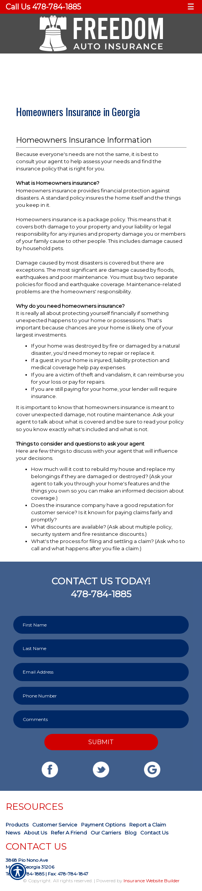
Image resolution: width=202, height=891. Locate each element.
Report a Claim (147, 825)
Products (17, 825)
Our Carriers (106, 833)
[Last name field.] (101, 648)
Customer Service (54, 825)
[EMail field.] (101, 672)
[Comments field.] (101, 719)
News (13, 833)
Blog (130, 833)
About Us (35, 833)
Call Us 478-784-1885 (43, 6)
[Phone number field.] (101, 696)
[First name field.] (101, 625)
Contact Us (154, 833)
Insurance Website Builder (152, 880)
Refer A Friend (69, 833)
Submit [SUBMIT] (101, 742)
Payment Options (103, 825)
